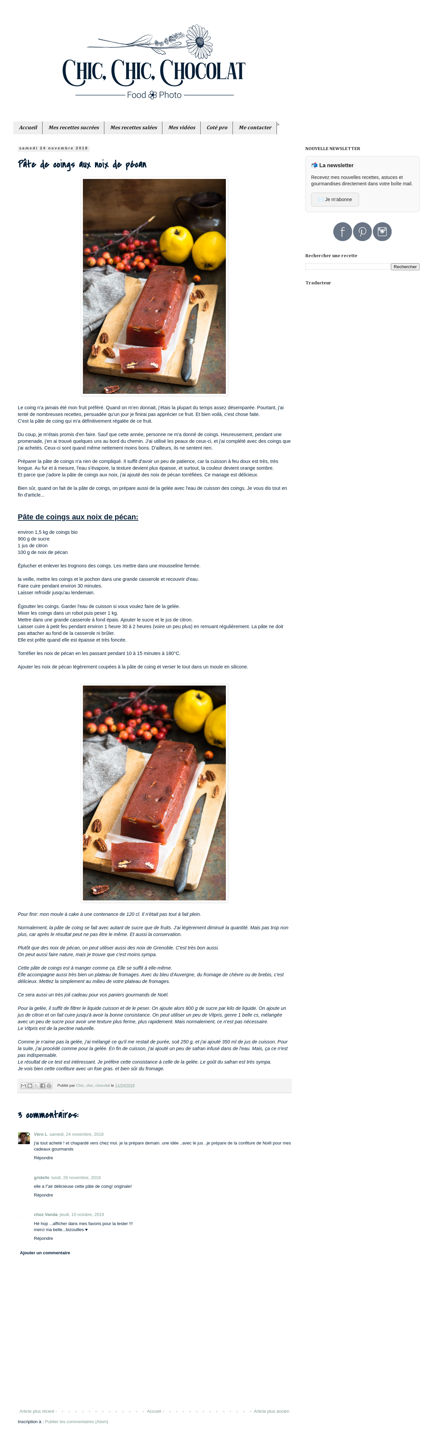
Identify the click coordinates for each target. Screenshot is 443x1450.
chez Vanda (46, 1214)
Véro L (40, 1134)
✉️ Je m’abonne (335, 199)
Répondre (43, 1157)
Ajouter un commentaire (45, 1252)
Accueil (154, 1411)
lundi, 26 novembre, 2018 (76, 1177)
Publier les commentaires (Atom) (76, 1421)
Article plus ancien (272, 1411)
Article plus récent (36, 1411)
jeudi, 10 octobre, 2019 (82, 1214)
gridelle (41, 1177)
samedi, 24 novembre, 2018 (76, 1134)
